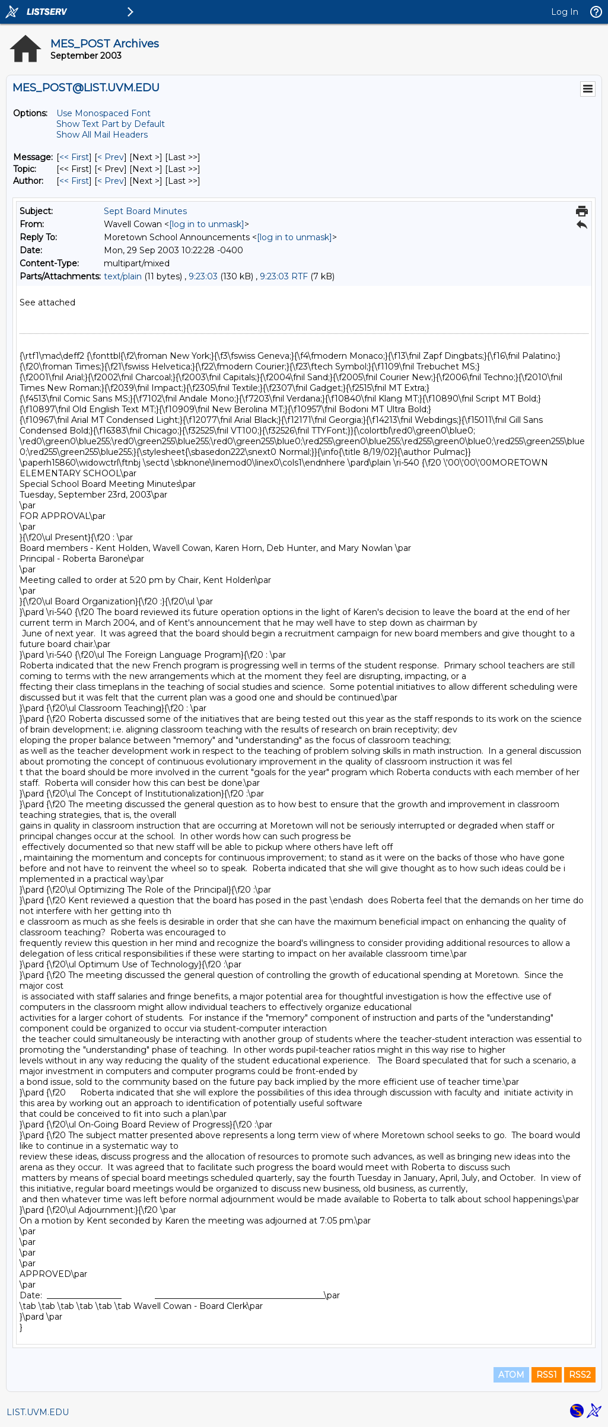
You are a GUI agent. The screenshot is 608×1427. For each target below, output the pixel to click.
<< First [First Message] (74, 157)
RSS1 (546, 1374)
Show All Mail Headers (102, 134)
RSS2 (580, 1374)
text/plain (123, 276)
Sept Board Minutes (145, 211)
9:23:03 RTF (284, 276)
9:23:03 (203, 276)
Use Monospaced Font (103, 113)
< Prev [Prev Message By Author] (110, 181)
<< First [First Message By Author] (74, 181)
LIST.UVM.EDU (38, 1412)
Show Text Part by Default (110, 124)
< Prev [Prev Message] (110, 157)
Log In (564, 12)
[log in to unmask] (206, 224)
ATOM (511, 1374)
